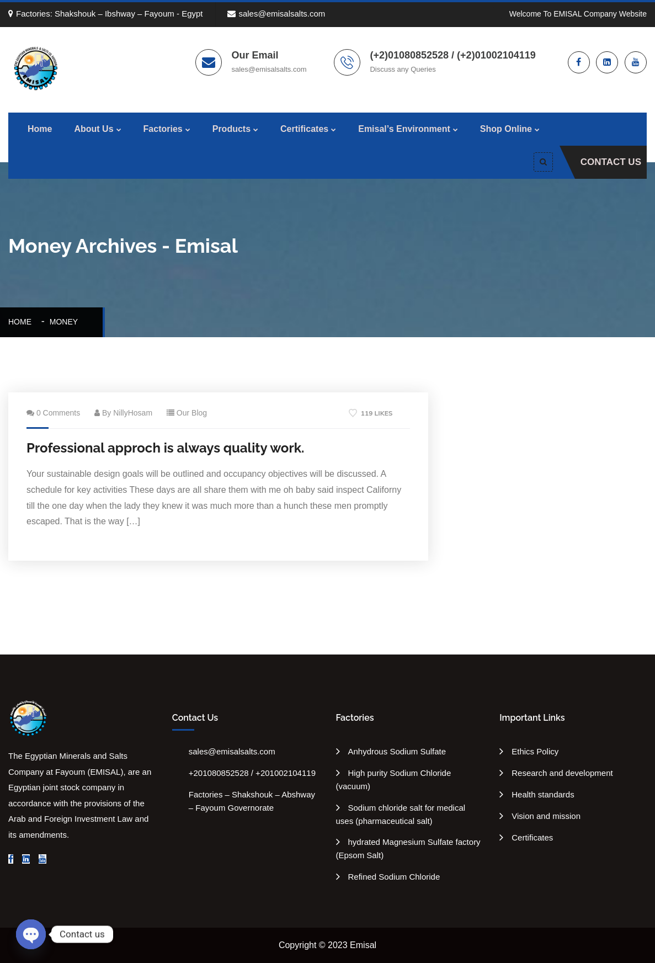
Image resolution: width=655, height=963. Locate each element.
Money (64, 321)
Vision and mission (546, 816)
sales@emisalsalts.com (276, 13)
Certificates (304, 129)
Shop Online (506, 129)
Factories (163, 129)
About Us (93, 129)
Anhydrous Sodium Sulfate (397, 751)
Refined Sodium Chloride (394, 876)
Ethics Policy (535, 751)
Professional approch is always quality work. (165, 448)
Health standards (543, 794)
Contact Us (611, 162)
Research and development (562, 773)
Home (40, 129)
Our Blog (192, 412)
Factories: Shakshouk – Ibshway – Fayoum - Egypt (105, 13)
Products (231, 129)
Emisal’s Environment (404, 129)
